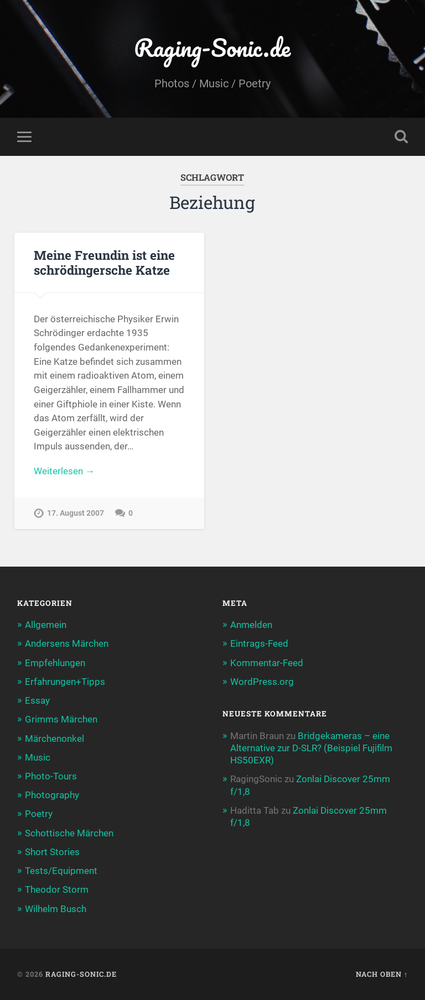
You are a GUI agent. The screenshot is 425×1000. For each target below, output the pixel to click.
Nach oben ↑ (382, 974)
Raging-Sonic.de (212, 47)
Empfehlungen (55, 662)
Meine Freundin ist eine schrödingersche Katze (104, 262)
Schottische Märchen (69, 833)
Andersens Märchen (66, 643)
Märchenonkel (54, 738)
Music (37, 757)
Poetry (39, 813)
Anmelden (251, 624)
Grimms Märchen (61, 719)
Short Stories (52, 851)
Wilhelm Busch (55, 908)
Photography (52, 794)
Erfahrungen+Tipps (65, 681)
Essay (37, 700)
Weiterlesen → (64, 471)
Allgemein (45, 624)
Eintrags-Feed (259, 643)
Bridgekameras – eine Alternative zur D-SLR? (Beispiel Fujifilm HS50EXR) (311, 748)
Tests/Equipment (61, 870)
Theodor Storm (57, 889)
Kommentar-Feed (266, 662)
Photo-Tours (51, 776)
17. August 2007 (75, 513)
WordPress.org (262, 681)
